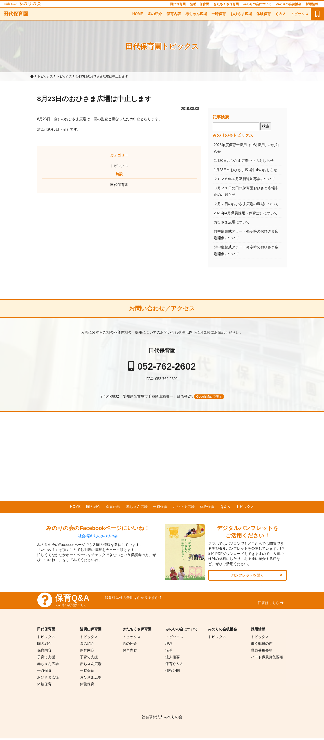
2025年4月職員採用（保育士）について (246, 214)
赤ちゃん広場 (196, 14)
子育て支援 (46, 659)
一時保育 (219, 14)
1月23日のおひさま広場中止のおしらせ (245, 170)
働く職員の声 (261, 645)
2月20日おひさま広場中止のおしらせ (244, 161)
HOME (137, 14)
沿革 (169, 652)
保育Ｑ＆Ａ (174, 665)
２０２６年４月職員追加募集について (244, 179)
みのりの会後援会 (288, 4)
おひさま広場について (232, 223)
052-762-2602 (166, 367)
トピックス (299, 14)
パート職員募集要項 (267, 659)
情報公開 (172, 672)
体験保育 (263, 14)
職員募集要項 (261, 652)
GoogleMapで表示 (209, 398)
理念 (169, 645)
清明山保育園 (199, 4)
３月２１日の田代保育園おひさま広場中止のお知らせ (246, 192)
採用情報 (312, 4)
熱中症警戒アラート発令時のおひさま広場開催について (246, 235)
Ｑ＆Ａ (280, 14)
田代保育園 (178, 4)
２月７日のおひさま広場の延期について (246, 204)
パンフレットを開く (247, 577)
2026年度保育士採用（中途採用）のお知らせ (246, 148)
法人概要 (172, 659)
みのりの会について (257, 4)
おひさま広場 (241, 14)
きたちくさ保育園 (226, 4)
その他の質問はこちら (71, 606)
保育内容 (173, 14)
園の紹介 (155, 14)
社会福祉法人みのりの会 (98, 537)
